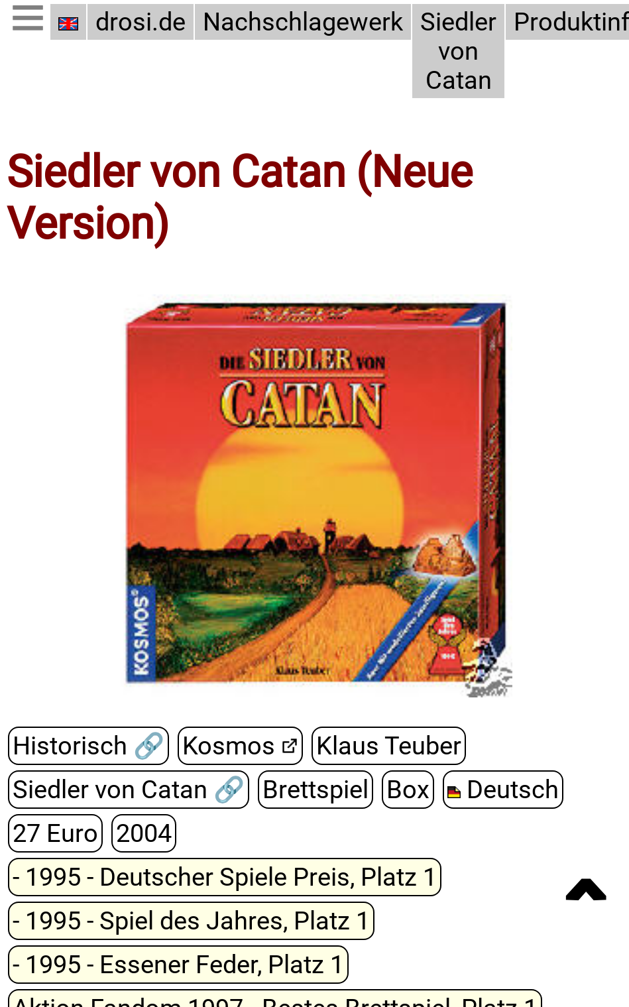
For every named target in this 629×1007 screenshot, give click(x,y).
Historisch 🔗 (88, 745)
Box (407, 789)
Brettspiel (315, 789)
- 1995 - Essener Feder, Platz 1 (178, 964)
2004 (144, 833)
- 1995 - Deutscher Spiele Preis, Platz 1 (225, 877)
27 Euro (55, 833)
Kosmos (228, 745)
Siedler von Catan (458, 51)
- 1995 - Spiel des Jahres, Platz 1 (191, 920)
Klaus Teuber (388, 745)
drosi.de (140, 21)
